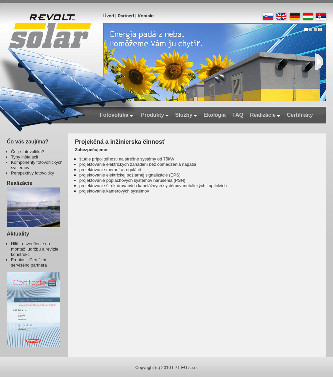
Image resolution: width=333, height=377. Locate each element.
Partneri (126, 15)
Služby (186, 115)
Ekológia (214, 115)
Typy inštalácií (24, 156)
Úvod (108, 15)
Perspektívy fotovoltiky (32, 172)
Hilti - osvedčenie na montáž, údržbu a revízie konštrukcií (34, 249)
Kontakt (146, 15)
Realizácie (265, 115)
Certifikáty (300, 115)
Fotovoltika (116, 115)
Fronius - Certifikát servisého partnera (29, 262)
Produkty (154, 115)
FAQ (237, 115)
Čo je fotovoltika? (27, 151)
